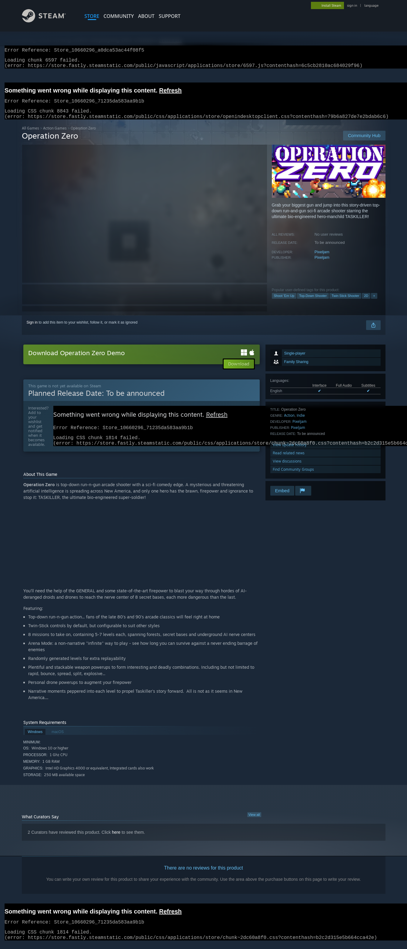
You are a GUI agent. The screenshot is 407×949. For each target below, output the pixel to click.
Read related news (289, 460)
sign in (352, 5)
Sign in (32, 330)
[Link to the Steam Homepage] (48, 20)
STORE (92, 16)
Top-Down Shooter (313, 303)
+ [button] (374, 303)
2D (366, 303)
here (116, 842)
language (371, 5)
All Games (30, 135)
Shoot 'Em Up (284, 303)
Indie (301, 422)
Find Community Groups (293, 476)
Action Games (55, 135)
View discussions (287, 468)
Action (289, 422)
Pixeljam (322, 259)
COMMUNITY (119, 16)
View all (254, 825)
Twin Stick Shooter (345, 303)
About (146, 16)
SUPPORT (170, 16)
